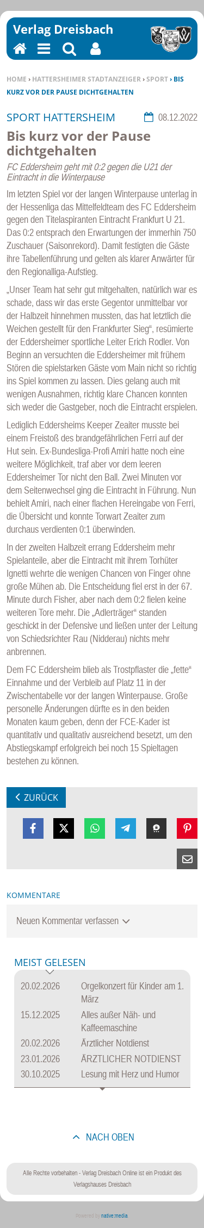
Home (17, 79)
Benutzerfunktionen (95, 55)
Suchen (69, 55)
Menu (43, 55)
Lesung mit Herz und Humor (130, 1074)
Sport (157, 79)
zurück (41, 797)
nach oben (109, 1137)
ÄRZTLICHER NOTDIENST (131, 1058)
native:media (114, 1216)
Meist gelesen (50, 963)
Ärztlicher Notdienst (115, 1043)
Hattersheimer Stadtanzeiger (86, 79)
